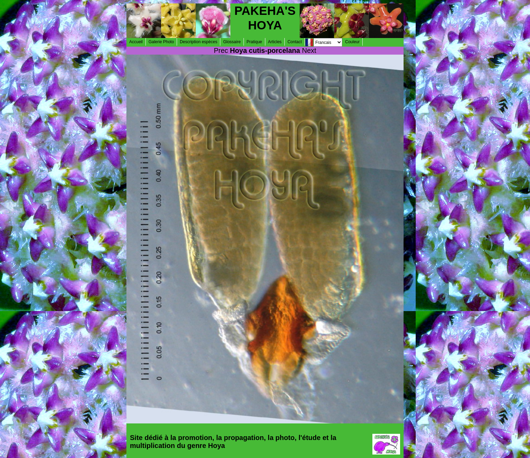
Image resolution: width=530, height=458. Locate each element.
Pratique (254, 41)
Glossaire (232, 41)
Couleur (352, 41)
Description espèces (198, 41)
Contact (295, 41)
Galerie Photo (161, 41)
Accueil (136, 41)
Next (309, 50)
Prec (221, 50)
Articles (275, 41)
